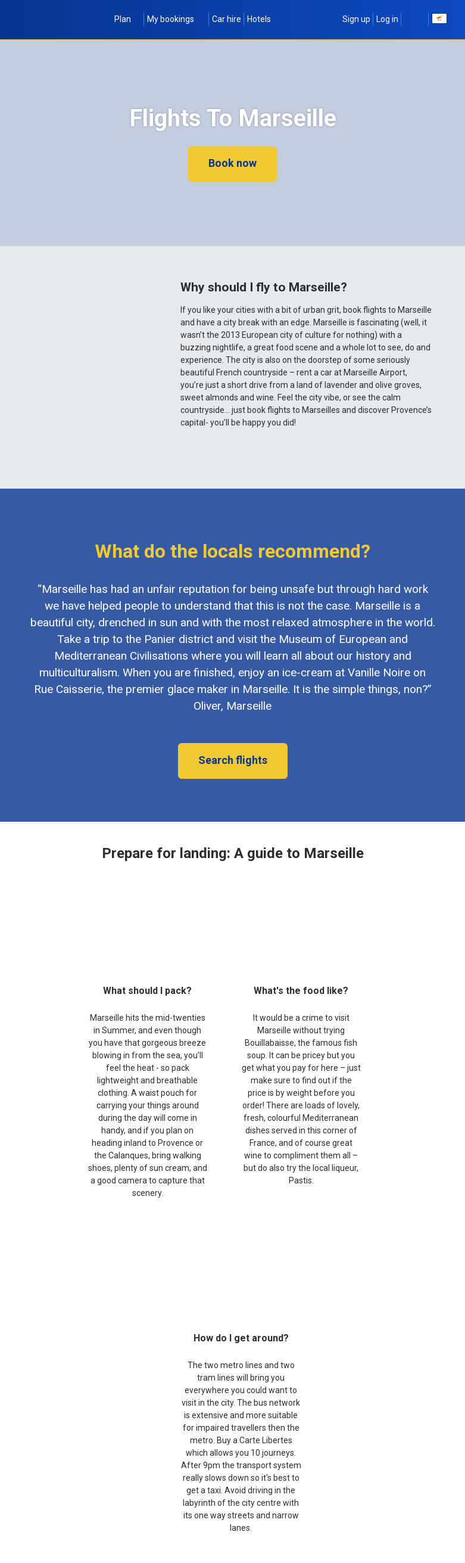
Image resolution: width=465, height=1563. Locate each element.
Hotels (259, 19)
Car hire (226, 19)
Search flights (232, 760)
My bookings (176, 19)
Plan (127, 19)
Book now (232, 163)
